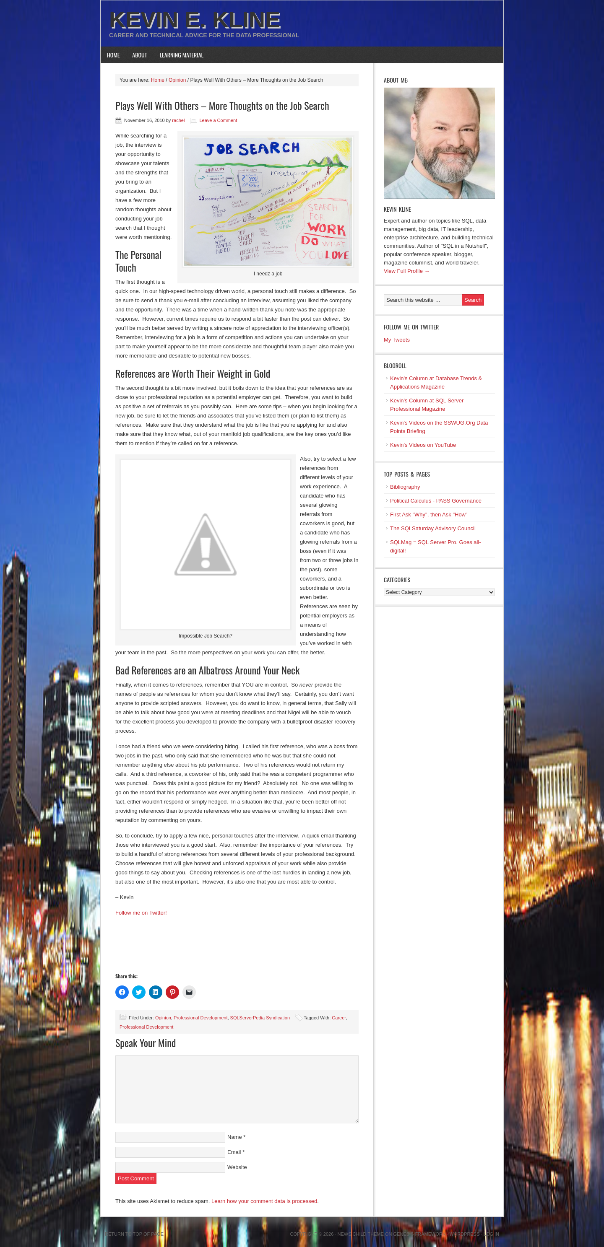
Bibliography (405, 487)
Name (234, 1137)
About (139, 54)
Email (234, 1152)
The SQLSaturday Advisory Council (433, 528)
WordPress (464, 1234)
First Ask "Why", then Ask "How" (429, 514)
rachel (178, 120)
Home (113, 54)
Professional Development (200, 1017)
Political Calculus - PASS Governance (436, 501)
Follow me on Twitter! (141, 913)
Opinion (163, 1017)
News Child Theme (361, 1234)
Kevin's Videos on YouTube (423, 445)
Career (339, 1017)
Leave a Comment (218, 120)
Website (237, 1167)
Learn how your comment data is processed (264, 1201)
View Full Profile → (407, 271)
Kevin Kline (397, 209)
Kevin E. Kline (194, 19)
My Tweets (397, 340)
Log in (491, 1234)
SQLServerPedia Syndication (260, 1017)
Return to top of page (134, 1234)
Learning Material (182, 54)
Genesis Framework (419, 1234)
